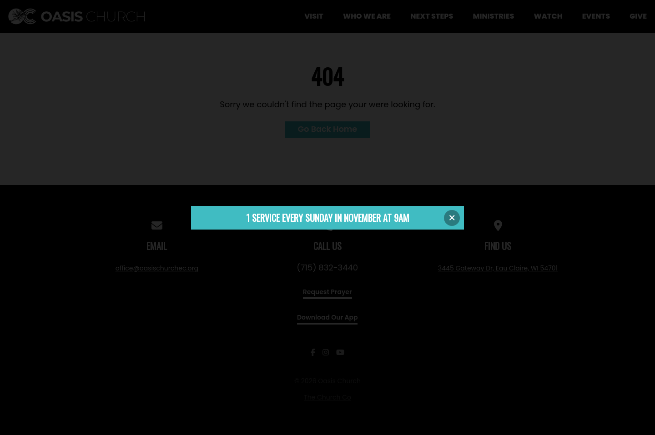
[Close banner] (452, 218)
